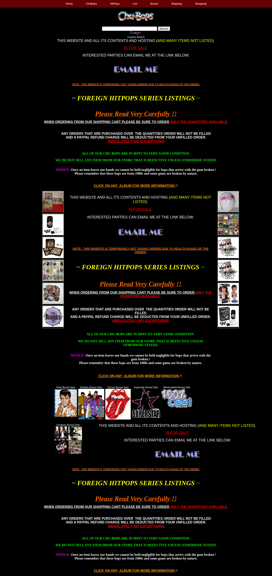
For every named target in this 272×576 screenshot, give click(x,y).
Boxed (154, 3)
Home (69, 3)
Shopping (201, 3)
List (135, 3)
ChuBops (91, 3)
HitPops (114, 3)
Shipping (176, 3)
